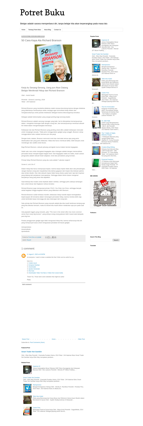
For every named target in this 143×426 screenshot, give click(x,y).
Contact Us (57, 30)
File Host (31, 271)
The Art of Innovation (108, 107)
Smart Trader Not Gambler (31, 352)
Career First (36, 407)
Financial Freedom (107, 159)
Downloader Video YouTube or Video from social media (46, 273)
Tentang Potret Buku (34, 30)
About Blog (47, 30)
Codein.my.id (33, 263)
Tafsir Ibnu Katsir (38, 396)
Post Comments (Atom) (37, 342)
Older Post (81, 339)
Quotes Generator (34, 269)
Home (23, 30)
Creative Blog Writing (108, 147)
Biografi (29, 240)
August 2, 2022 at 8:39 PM (37, 254)
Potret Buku (42, 12)
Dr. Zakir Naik (106, 121)
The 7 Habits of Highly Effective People (108, 134)
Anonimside (32, 267)
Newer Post (25, 339)
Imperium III (36, 366)
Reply (29, 279)
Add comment (26, 284)
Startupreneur (37, 385)
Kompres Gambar (34, 265)
